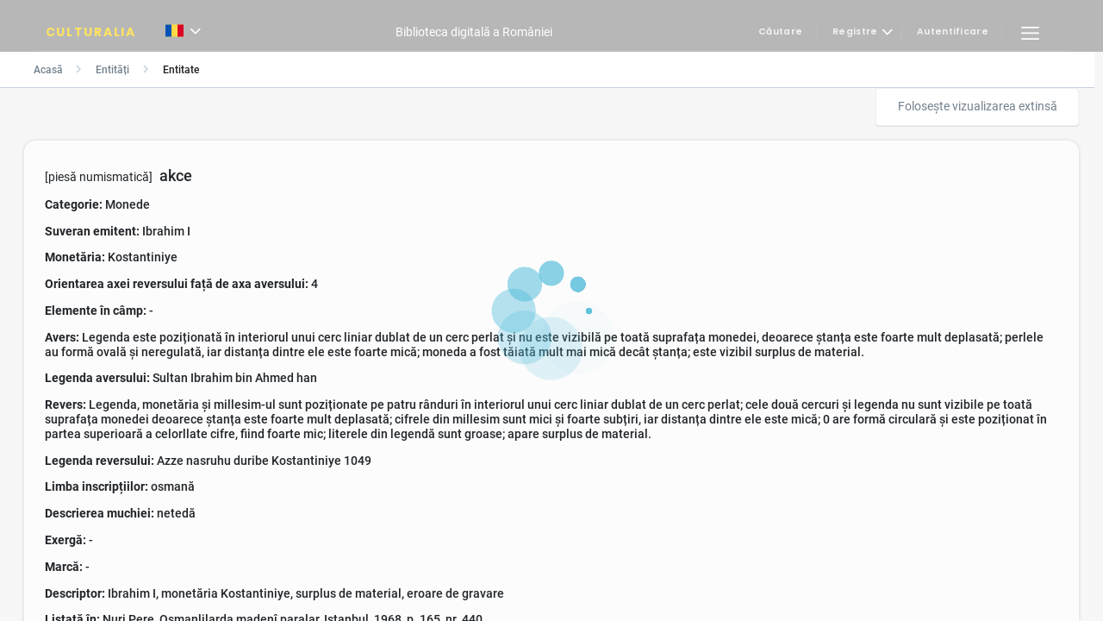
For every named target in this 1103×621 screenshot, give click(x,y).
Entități (112, 70)
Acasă (48, 70)
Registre (854, 32)
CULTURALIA (91, 32)
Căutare (780, 32)
